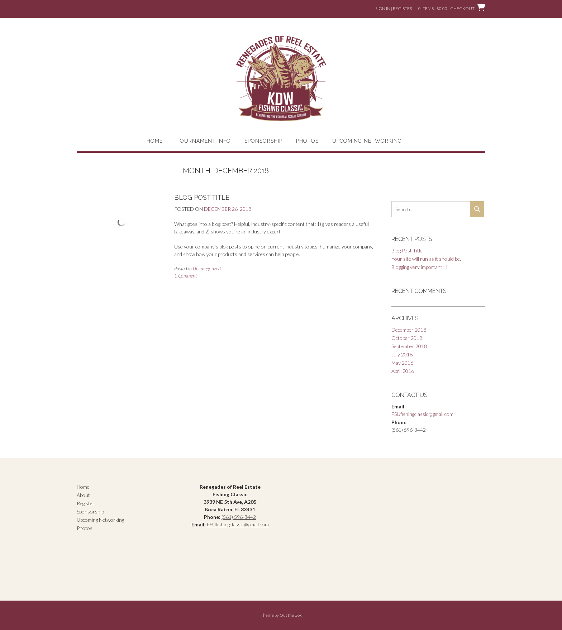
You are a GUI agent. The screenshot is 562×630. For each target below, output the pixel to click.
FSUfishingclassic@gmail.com (422, 414)
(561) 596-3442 (239, 517)
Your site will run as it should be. (426, 259)
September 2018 (409, 346)
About (83, 495)
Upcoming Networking (367, 141)
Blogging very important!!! (419, 267)
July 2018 (402, 354)
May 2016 (402, 363)
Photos (307, 141)
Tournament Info (203, 141)
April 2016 (402, 371)
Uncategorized (207, 268)
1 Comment (185, 276)
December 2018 (408, 330)
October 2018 (406, 338)
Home (155, 141)
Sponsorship (263, 141)
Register (86, 503)
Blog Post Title (201, 197)
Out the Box (291, 615)
